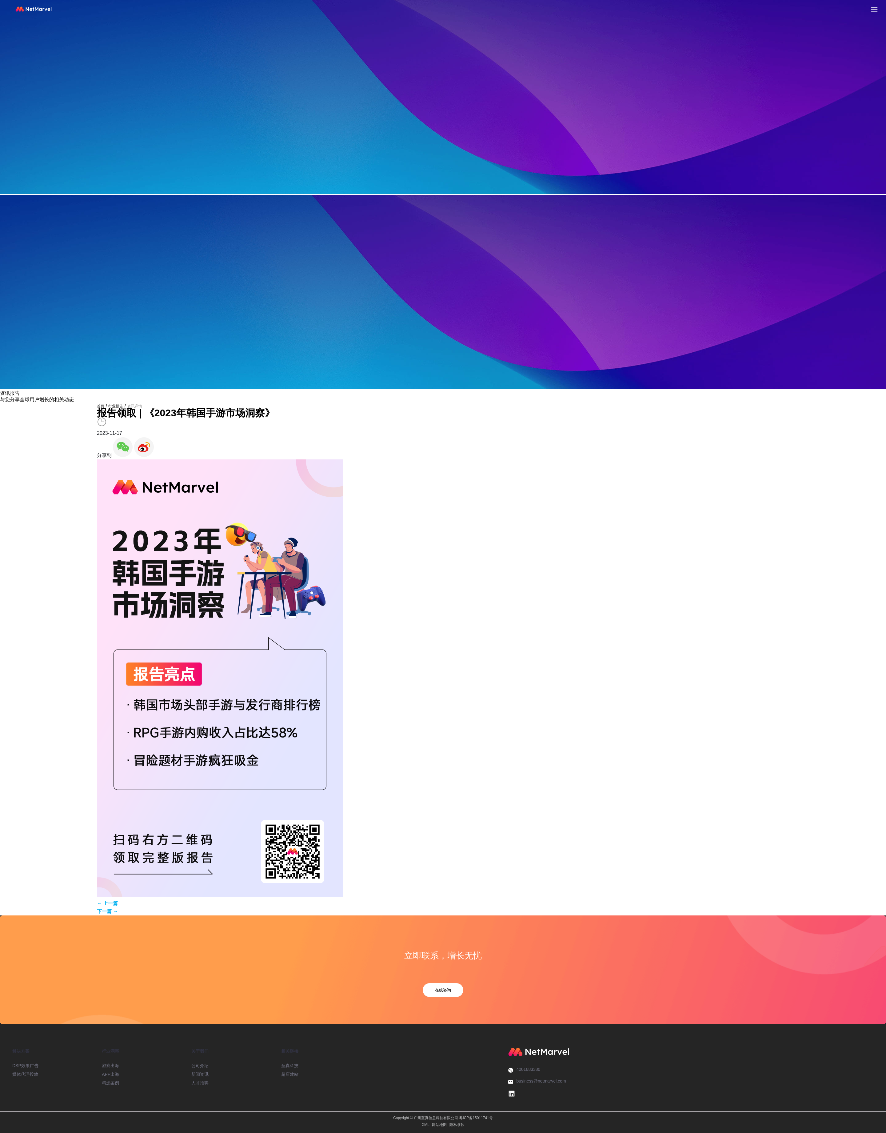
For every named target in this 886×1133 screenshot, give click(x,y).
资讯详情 (134, 406)
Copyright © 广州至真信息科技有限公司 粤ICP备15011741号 (443, 1118)
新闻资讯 (200, 1074)
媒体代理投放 (25, 1074)
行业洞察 (110, 1051)
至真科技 (289, 1065)
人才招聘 (200, 1082)
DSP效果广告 (25, 1065)
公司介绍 (200, 1065)
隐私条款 (456, 1125)
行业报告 (115, 406)
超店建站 (289, 1074)
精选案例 (110, 1082)
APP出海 (110, 1074)
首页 (100, 406)
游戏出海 (110, 1065)
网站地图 (439, 1125)
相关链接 (289, 1051)
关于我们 (200, 1051)
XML (425, 1125)
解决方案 (21, 1051)
